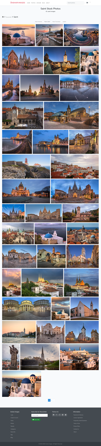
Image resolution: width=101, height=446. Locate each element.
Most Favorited (56, 21)
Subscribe (36, 419)
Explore (39, 3)
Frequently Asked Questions (80, 420)
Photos (33, 3)
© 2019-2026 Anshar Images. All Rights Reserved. (50, 444)
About (48, 3)
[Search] (83, 2)
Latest (64, 21)
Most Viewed (38, 21)
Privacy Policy (77, 426)
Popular (12, 426)
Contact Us (76, 429)
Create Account (14, 417)
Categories (13, 429)
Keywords (13, 432)
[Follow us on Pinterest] (62, 415)
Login (12, 415)
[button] (89, 2)
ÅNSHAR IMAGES (17, 3)
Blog (43, 3)
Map (12, 434)
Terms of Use (77, 423)
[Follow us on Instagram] (59, 415)
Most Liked (47, 21)
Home (29, 3)
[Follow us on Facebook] (53, 415)
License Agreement (78, 417)
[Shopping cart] (87, 2)
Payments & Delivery (78, 415)
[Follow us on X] (56, 415)
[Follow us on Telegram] (65, 415)
